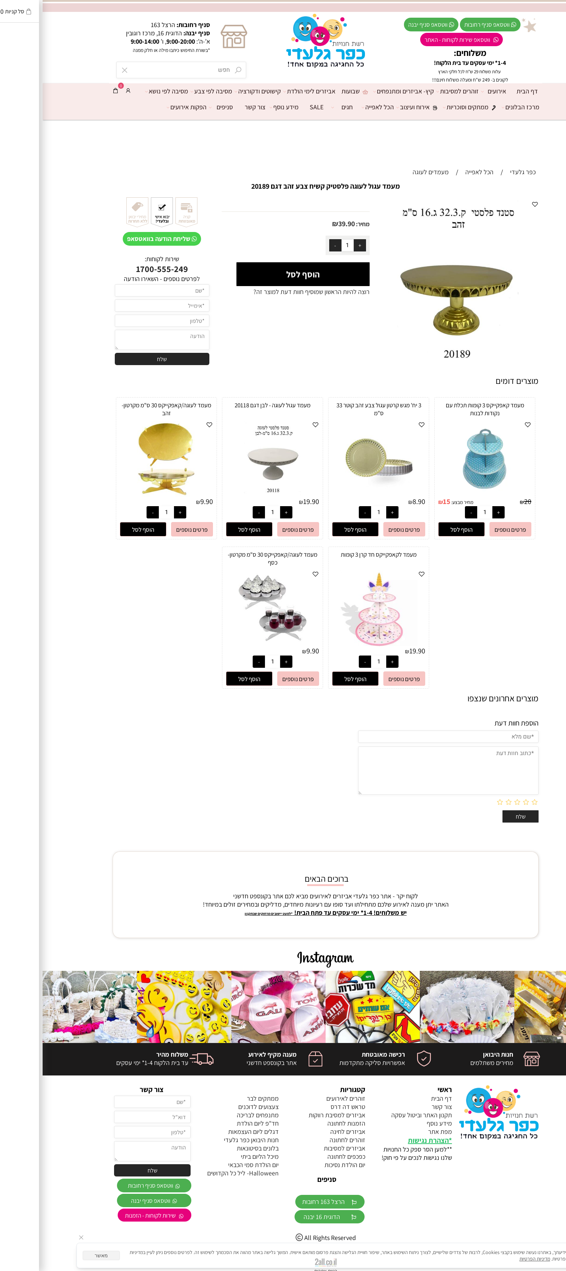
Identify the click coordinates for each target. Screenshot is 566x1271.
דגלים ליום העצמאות (211, 1131)
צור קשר (212, 107)
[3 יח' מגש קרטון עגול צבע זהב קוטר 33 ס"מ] (336, 494)
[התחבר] (85, 90)
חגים (301, 107)
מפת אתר (397, 1131)
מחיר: (319, 224)
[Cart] (73, 90)
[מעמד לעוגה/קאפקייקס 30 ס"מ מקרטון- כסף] (230, 644)
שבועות (313, 91)
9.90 (164, 501)
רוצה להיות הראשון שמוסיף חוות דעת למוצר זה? (269, 292)
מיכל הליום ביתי (217, 1156)
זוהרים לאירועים (303, 1098)
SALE (274, 107)
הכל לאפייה (337, 107)
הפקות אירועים (146, 107)
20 (485, 501)
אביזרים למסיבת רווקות (294, 1115)
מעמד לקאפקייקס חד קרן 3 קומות (336, 554)
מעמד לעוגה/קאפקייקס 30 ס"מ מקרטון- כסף (230, 558)
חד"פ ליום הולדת (215, 1123)
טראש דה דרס (305, 1107)
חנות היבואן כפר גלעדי (208, 1140)
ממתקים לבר (220, 1098)
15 (404, 501)
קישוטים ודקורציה (217, 91)
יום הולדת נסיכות (302, 1165)
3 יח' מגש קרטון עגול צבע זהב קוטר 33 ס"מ (336, 409)
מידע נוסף (243, 107)
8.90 (376, 501)
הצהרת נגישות (385, 1140)
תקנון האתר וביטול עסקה (379, 1115)
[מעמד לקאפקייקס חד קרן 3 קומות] (336, 644)
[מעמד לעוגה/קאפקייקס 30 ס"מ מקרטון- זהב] (123, 494)
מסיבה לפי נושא (125, 91)
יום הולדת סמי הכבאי (211, 1165)
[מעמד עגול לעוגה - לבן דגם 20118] (229, 494)
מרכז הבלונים (480, 107)
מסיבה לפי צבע (171, 91)
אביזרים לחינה (305, 1131)
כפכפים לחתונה (304, 1156)
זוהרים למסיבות (416, 91)
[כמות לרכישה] (305, 245)
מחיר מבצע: (419, 502)
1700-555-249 (119, 269)
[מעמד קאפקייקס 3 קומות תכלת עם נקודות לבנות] (442, 494)
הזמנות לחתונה (304, 1123)
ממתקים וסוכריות (430, 107)
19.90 (269, 501)
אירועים (452, 91)
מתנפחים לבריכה (215, 1115)
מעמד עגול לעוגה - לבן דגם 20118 (230, 405)
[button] (419, 529)
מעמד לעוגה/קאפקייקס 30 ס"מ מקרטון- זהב (124, 409)
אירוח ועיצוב (377, 107)
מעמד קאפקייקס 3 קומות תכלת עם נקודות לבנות (442, 409)
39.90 (304, 223)
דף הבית (484, 91)
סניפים (180, 107)
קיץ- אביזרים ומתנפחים (362, 91)
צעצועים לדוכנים (216, 1107)
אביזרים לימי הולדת (268, 91)
